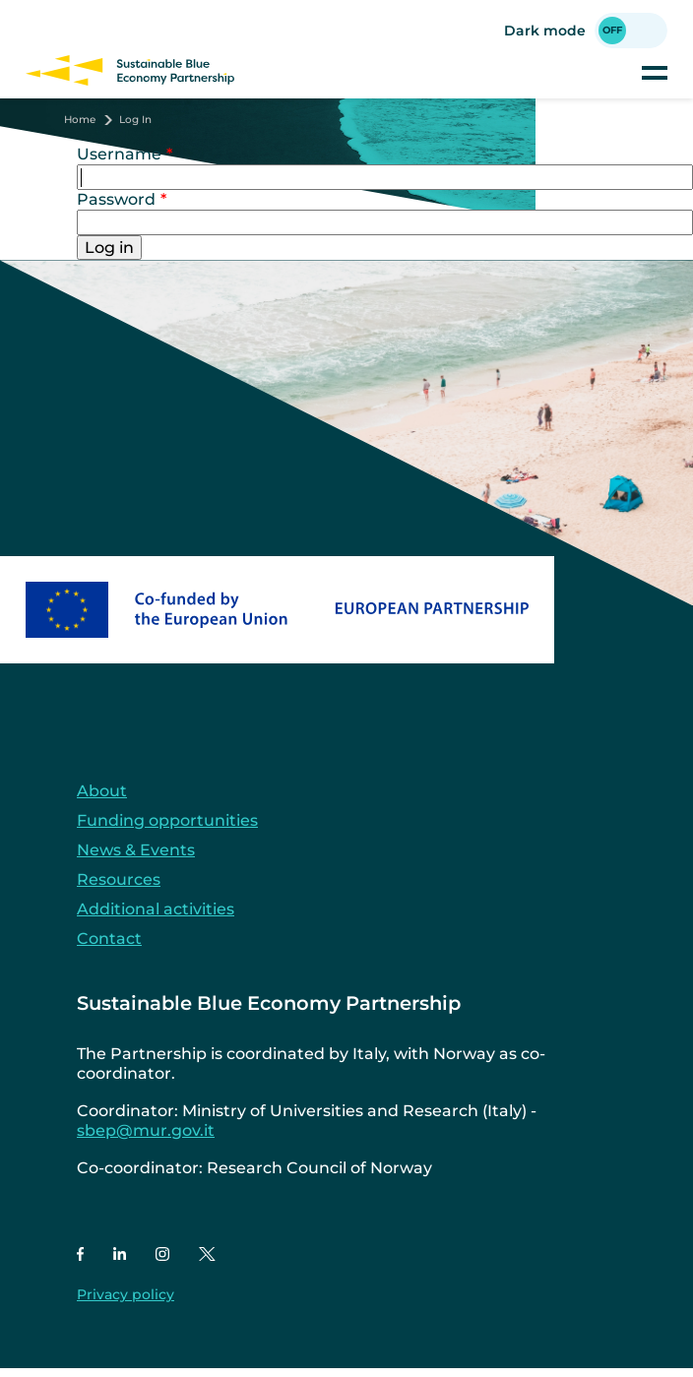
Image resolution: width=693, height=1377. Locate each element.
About (102, 791)
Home (79, 119)
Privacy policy (125, 1294)
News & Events (136, 850)
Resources (118, 879)
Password (116, 199)
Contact (109, 938)
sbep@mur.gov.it (146, 1130)
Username (119, 154)
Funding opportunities (167, 820)
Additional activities (155, 909)
